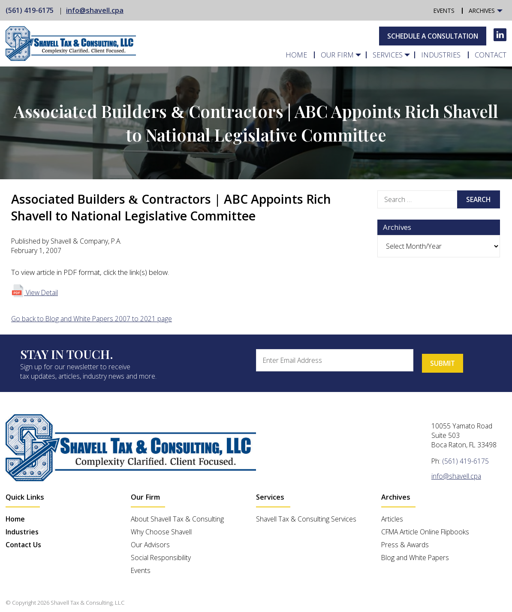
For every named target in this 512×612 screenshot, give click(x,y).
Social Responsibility (161, 557)
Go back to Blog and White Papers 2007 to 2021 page (91, 318)
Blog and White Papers (415, 557)
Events (447, 11)
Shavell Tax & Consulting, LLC (87, 602)
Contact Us (23, 544)
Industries (446, 54)
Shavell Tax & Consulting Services (306, 519)
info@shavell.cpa (94, 10)
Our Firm (350, 54)
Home (313, 54)
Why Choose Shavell (161, 532)
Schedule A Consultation (432, 36)
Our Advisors (150, 544)
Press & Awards (405, 544)
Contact (491, 54)
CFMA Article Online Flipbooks (425, 532)
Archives (482, 11)
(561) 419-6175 (30, 10)
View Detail (34, 292)
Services (396, 54)
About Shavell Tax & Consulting (177, 519)
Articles (392, 519)
